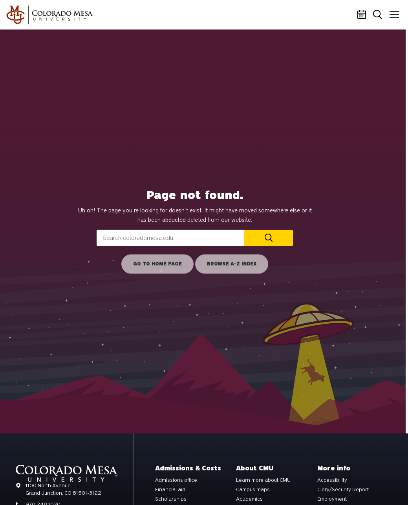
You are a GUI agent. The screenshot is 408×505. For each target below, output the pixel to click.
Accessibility (332, 480)
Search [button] (378, 15)
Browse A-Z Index (231, 264)
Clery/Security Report (343, 490)
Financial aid (170, 490)
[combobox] (170, 238)
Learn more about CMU (263, 480)
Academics (249, 499)
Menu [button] (393, 11)
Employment (332, 499)
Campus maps (253, 490)
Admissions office (176, 480)
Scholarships (171, 499)
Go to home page (157, 264)
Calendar (363, 15)
